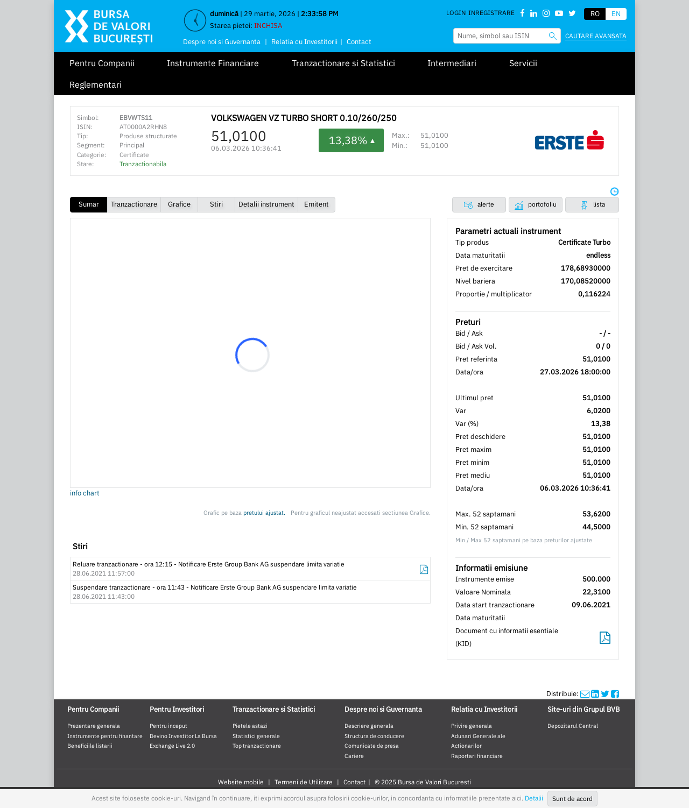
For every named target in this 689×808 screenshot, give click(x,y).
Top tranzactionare (257, 745)
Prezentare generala (93, 725)
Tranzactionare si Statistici (343, 63)
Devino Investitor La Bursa (183, 736)
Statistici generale (256, 736)
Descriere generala (368, 725)
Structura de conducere (374, 736)
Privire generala (471, 725)
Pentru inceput (168, 725)
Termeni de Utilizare (304, 782)
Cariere (354, 756)
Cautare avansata (596, 36)
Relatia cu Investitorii (304, 41)
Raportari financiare (477, 756)
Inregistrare (491, 13)
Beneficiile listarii (90, 745)
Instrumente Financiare (213, 63)
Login (456, 13)
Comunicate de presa (371, 745)
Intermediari (451, 63)
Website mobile (241, 782)
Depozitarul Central (572, 725)
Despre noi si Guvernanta (222, 41)
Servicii (523, 63)
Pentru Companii (102, 63)
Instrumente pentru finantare (105, 736)
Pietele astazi (250, 725)
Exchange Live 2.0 (172, 745)
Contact (359, 41)
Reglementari (95, 84)
